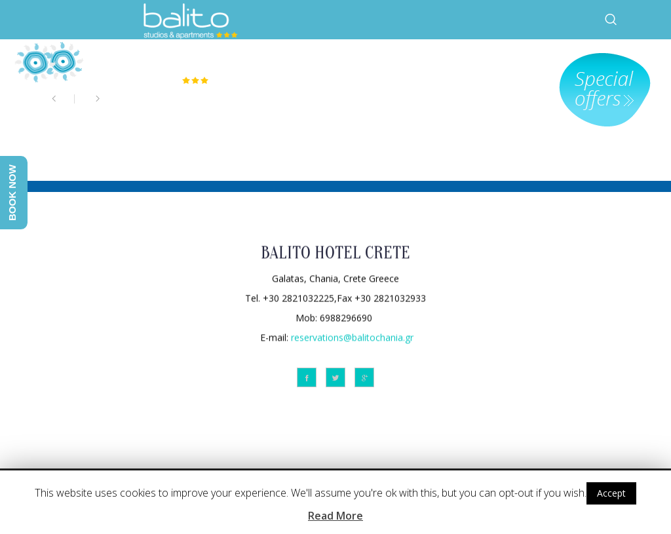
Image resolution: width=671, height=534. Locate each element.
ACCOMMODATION (427, 62)
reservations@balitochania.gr (352, 336)
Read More (335, 515)
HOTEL (350, 62)
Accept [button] (611, 493)
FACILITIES (524, 62)
